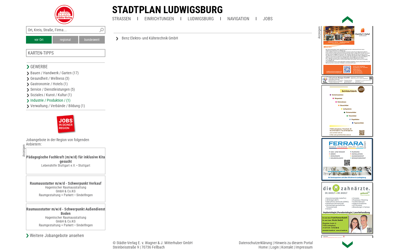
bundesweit (92, 40)
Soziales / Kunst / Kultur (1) (51, 95)
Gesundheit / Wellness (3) (49, 78)
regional (65, 40)
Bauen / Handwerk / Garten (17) (54, 73)
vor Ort (39, 40)
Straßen (121, 18)
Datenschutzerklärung (255, 243)
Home (263, 247)
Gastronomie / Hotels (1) (49, 84)
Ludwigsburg (201, 18)
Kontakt (287, 247)
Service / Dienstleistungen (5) (52, 89)
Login (274, 247)
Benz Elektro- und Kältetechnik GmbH (150, 38)
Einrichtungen (159, 18)
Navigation (238, 18)
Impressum (304, 247)
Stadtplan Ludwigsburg (167, 10)
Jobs (268, 18)
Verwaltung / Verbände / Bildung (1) (57, 106)
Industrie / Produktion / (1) (50, 100)
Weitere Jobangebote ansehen (57, 235)
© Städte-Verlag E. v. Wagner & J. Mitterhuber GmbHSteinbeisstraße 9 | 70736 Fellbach (153, 245)
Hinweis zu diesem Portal (293, 243)
